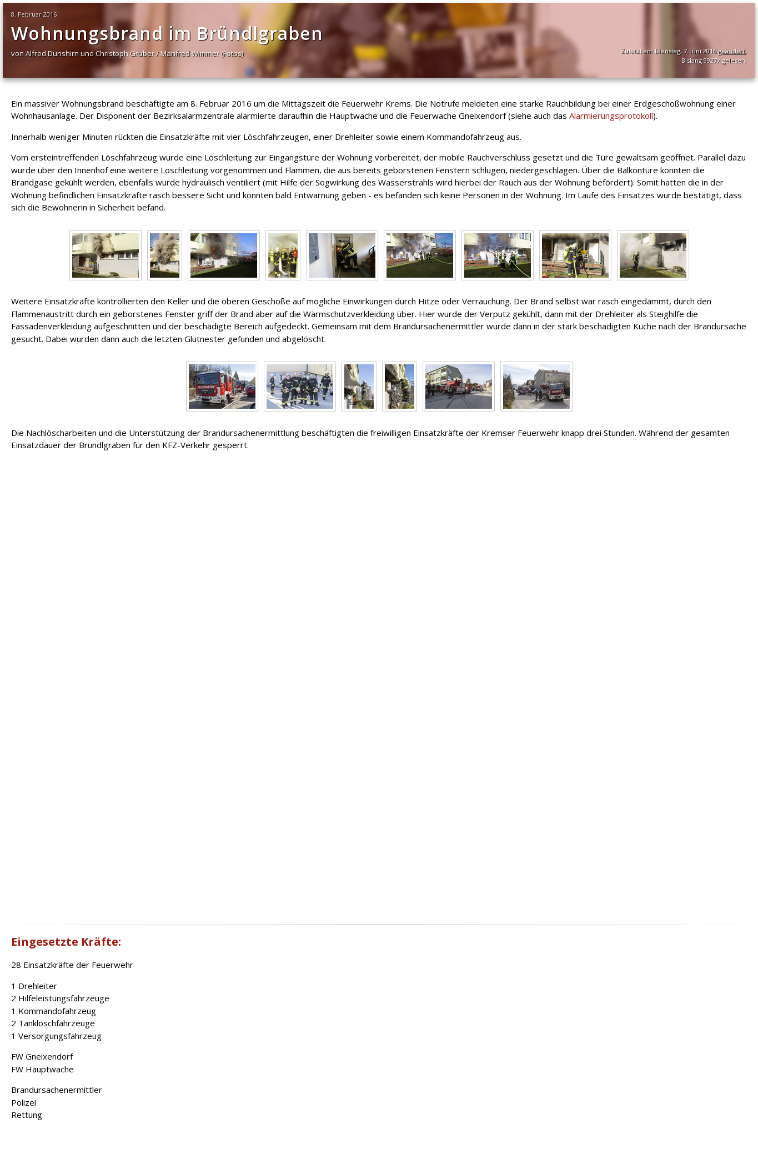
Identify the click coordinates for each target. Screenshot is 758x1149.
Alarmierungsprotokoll (611, 115)
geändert (731, 51)
